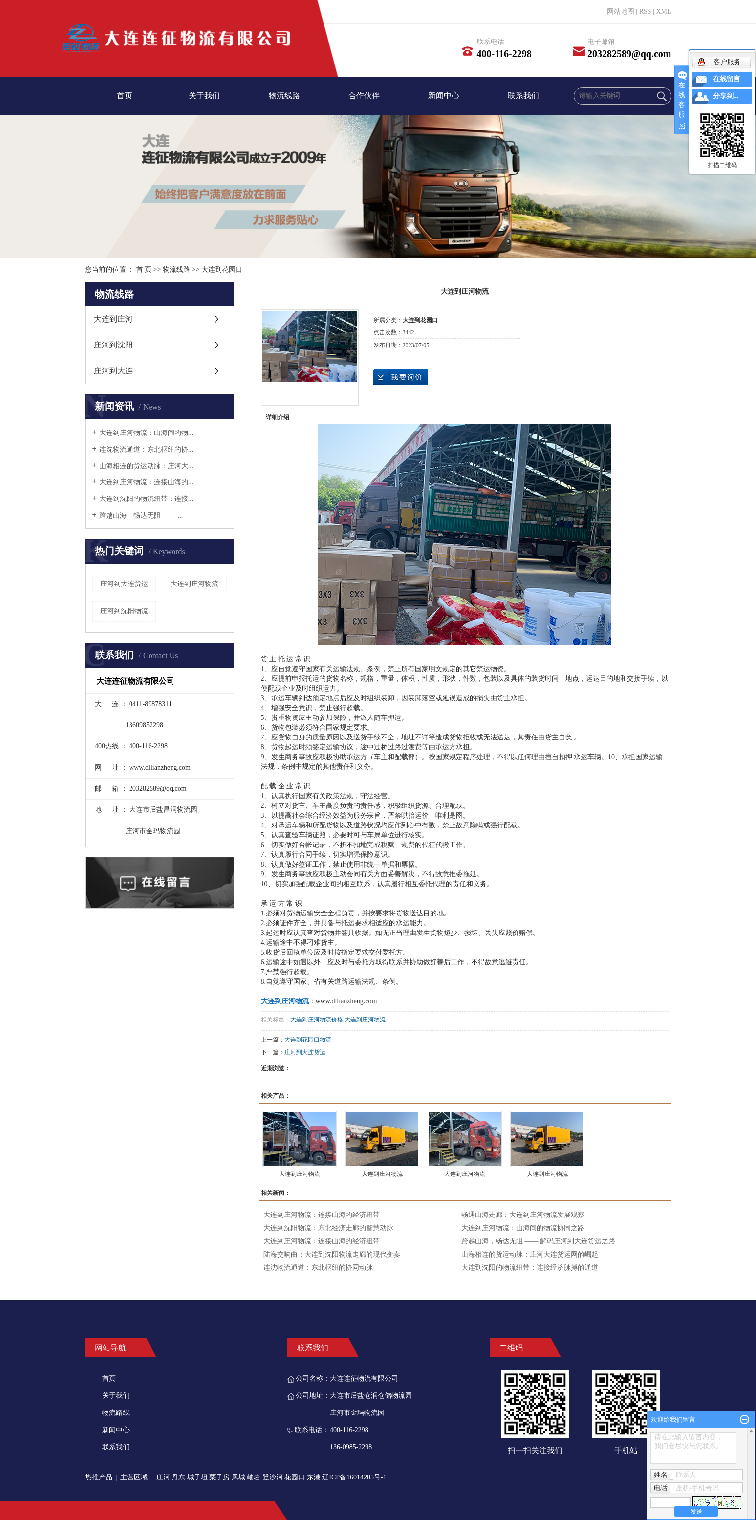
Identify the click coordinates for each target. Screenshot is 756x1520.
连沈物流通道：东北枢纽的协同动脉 (318, 1267)
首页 (124, 95)
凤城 (238, 1477)
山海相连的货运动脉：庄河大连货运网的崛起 (529, 1254)
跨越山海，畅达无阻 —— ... (141, 515)
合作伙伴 (364, 95)
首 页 (144, 269)
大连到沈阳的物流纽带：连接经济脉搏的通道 (529, 1267)
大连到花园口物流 (307, 1039)
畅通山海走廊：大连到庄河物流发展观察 (522, 1214)
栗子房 (219, 1477)
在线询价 (400, 377)
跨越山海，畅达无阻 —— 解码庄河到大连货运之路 (538, 1241)
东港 (314, 1477)
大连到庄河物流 (194, 583)
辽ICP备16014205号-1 (354, 1477)
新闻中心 (443, 95)
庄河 (163, 1477)
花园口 (294, 1477)
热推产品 (98, 1477)
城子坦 (197, 1477)
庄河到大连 (113, 371)
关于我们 (204, 95)
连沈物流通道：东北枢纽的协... (146, 449)
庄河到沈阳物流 (124, 611)
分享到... (726, 96)
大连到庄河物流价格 (316, 1019)
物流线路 (284, 95)
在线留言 (726, 79)
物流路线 (116, 1412)
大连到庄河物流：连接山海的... (146, 482)
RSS (645, 11)
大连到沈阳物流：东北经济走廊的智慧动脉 (328, 1228)
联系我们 (523, 95)
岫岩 (253, 1477)
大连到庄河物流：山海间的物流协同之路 (522, 1228)
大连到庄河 (113, 319)
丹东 (178, 1477)
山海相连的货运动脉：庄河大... (146, 466)
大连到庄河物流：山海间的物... (146, 432)
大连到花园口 (221, 269)
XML (663, 11)
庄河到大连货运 (124, 583)
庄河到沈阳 (113, 345)
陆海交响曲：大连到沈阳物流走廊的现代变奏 (331, 1254)
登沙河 (272, 1477)
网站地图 (620, 11)
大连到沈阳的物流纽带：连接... (146, 498)
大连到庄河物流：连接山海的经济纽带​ (321, 1214)
